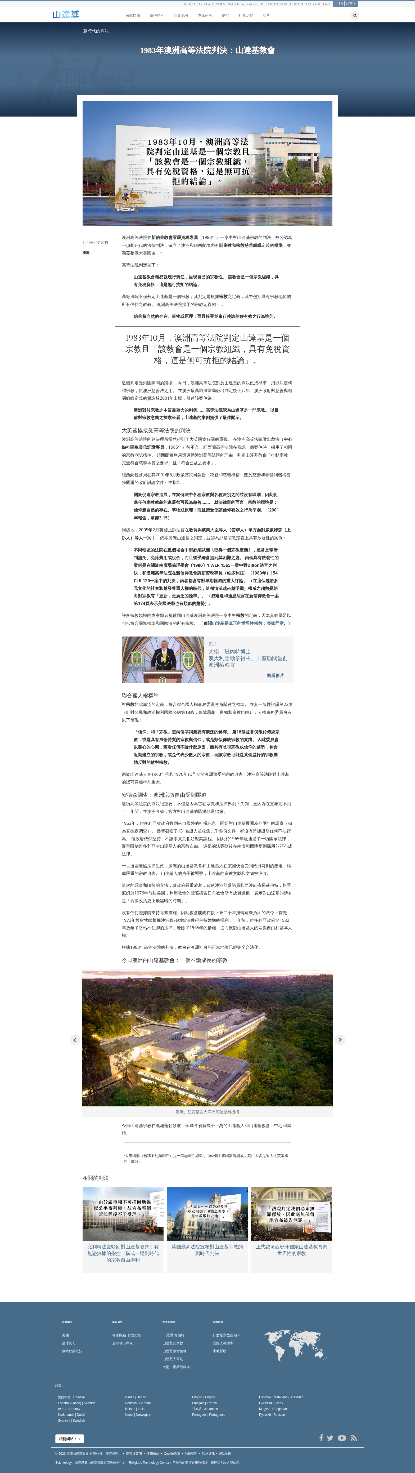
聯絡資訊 (208, 1454)
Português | (208, 1415)
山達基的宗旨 (173, 1343)
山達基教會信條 (175, 1351)
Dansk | (135, 1397)
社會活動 (245, 15)
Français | (204, 1403)
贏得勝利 (157, 15)
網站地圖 (225, 1454)
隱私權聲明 (134, 1454)
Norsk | (138, 1415)
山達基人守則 (173, 1359)
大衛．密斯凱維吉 (176, 1367)
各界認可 (181, 15)
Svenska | (71, 1420)
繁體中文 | (71, 1397)
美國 (65, 1335)
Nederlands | (71, 1415)
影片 (266, 15)
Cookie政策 (172, 1454)
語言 (345, 3)
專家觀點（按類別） (127, 1335)
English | (204, 1397)
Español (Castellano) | (281, 1397)
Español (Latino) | (76, 1403)
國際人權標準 (223, 1343)
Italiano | (135, 1409)
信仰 (225, 15)
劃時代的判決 (96, 31)
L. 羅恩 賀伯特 (173, 1335)
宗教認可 (67, 1322)
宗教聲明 (220, 1351)
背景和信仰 (169, 1322)
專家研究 (205, 15)
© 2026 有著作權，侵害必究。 (88, 1454)
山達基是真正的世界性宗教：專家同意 (248, 623)
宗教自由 (132, 15)
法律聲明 (191, 1454)
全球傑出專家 (122, 1343)
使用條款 (153, 1454)
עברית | (69, 1409)
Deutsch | (138, 1403)
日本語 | (205, 1409)
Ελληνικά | (271, 1403)
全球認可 (69, 1343)
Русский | (272, 1415)
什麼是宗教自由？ (226, 1335)
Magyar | (273, 1409)
